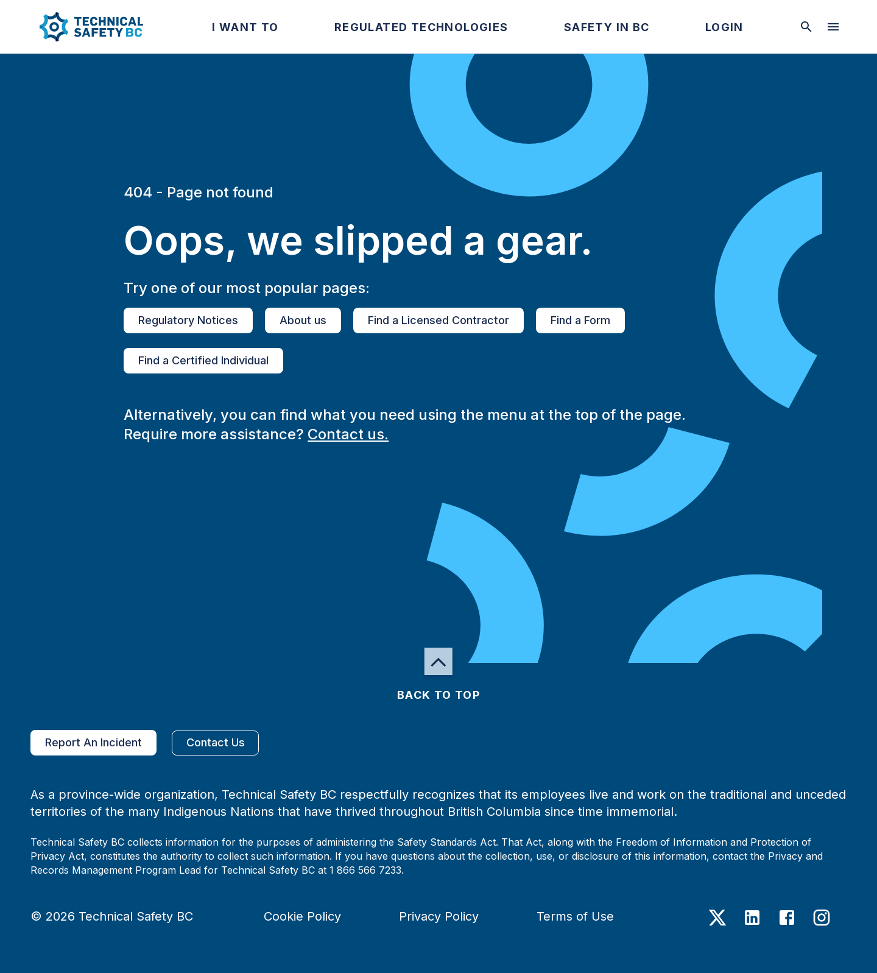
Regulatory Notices (188, 320)
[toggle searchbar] (806, 26)
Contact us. (348, 434)
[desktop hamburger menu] (833, 26)
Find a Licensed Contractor (438, 320)
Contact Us (215, 743)
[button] (81, 27)
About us (303, 320)
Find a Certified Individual (203, 360)
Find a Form (580, 320)
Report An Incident (93, 742)
